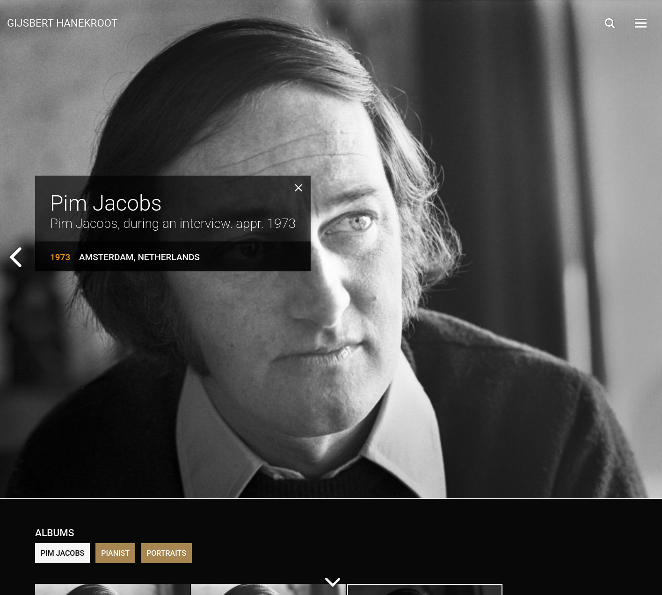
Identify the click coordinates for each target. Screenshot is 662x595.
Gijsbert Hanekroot (62, 22)
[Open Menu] (640, 23)
